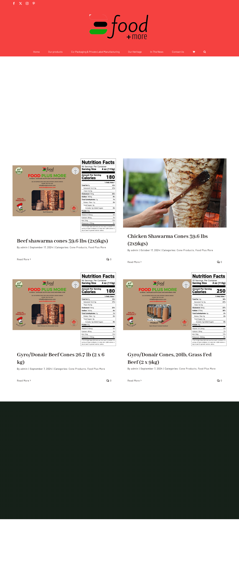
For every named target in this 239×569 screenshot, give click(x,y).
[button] (204, 51)
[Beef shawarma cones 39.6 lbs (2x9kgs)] (64, 195)
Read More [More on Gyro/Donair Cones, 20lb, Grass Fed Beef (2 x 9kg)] (134, 380)
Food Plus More (97, 247)
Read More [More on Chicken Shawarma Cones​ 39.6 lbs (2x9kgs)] (134, 262)
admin (24, 247)
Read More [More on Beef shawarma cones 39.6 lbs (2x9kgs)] (23, 259)
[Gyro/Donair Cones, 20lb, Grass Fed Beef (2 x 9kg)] (175, 309)
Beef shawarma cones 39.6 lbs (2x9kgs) (62, 241)
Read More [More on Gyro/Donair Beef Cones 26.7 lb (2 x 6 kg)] (23, 380)
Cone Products (78, 247)
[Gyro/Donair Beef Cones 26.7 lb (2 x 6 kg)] (64, 309)
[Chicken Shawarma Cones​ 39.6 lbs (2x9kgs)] (175, 193)
